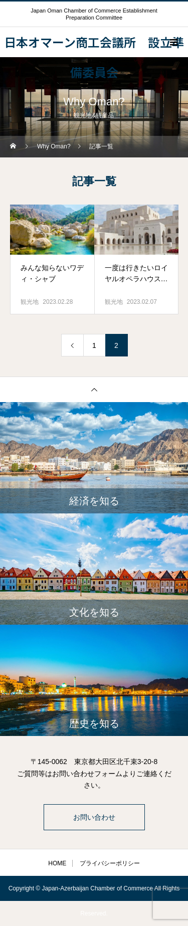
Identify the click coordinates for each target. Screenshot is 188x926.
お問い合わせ (94, 817)
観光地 (30, 301)
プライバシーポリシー (110, 863)
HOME (57, 863)
